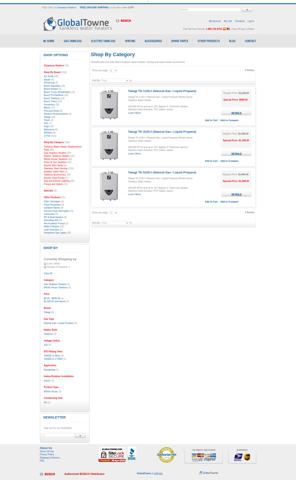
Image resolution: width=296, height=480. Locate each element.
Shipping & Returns (50, 457)
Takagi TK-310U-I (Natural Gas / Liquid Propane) (162, 131)
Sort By (96, 80)
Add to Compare (229, 120)
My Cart (228, 21)
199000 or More (52, 355)
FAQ (42, 460)
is (150, 473)
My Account (215, 21)
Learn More (134, 112)
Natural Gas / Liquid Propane (59, 323)
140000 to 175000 (53, 359)
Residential (49, 370)
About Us (46, 448)
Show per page (100, 70)
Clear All (48, 273)
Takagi (47, 312)
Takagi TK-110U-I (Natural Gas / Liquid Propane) (162, 91)
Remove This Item (45, 264)
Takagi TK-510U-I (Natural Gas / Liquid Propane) (162, 172)
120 (46, 345)
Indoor (47, 380)
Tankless (48, 334)
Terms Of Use (47, 451)
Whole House (51, 391)
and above (55, 301)
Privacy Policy (47, 454)
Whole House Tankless (56, 287)
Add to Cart (211, 120)
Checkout (240, 21)
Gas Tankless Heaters (55, 284)
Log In (251, 21)
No (45, 402)
